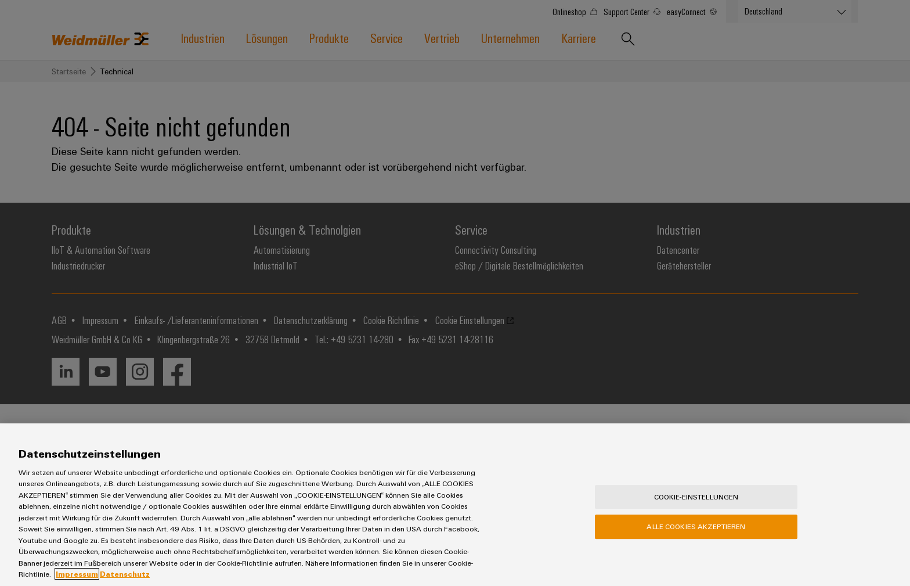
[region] (455, 504)
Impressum (77, 573)
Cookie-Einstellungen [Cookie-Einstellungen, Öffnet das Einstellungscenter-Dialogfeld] (696, 496)
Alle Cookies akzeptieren (696, 526)
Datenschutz (125, 573)
